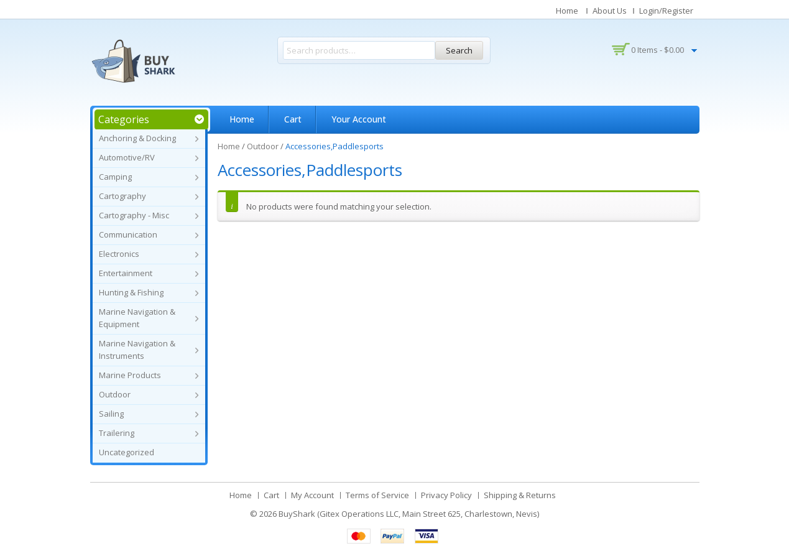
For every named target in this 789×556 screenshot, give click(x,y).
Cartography (122, 196)
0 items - (657, 49)
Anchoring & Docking (137, 138)
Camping (115, 176)
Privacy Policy (446, 495)
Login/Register (666, 10)
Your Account (358, 119)
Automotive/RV (127, 157)
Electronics (119, 253)
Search (459, 50)
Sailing (111, 413)
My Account (312, 495)
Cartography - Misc (134, 215)
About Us (610, 10)
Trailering (116, 432)
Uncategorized (126, 452)
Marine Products (130, 375)
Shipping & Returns (520, 495)
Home (567, 10)
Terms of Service (377, 495)
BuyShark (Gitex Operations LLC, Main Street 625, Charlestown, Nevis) (409, 513)
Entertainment (125, 273)
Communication (128, 234)
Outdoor (115, 394)
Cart (293, 119)
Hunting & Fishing (131, 292)
